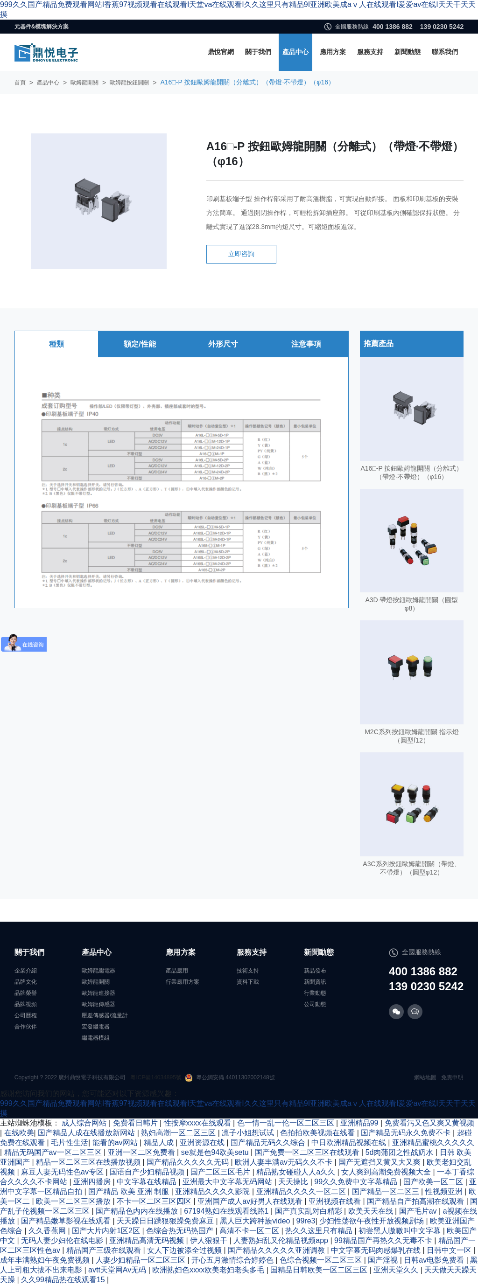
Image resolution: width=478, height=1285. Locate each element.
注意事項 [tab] (306, 344)
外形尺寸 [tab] (223, 344)
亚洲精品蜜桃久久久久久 (433, 1142)
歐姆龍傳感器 (98, 1004)
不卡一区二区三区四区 (155, 1201)
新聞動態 (407, 52)
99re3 (306, 1221)
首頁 (20, 82)
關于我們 (258, 52)
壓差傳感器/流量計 (105, 1015)
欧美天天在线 (371, 1211)
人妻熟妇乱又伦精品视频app (281, 1240)
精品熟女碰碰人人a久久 (296, 1172)
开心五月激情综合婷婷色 (233, 1260)
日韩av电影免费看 (435, 1260)
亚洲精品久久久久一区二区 (302, 1191)
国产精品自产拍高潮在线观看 (416, 1201)
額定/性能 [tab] (139, 344)
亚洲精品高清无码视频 (147, 1240)
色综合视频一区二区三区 (322, 1260)
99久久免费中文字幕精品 (356, 1182)
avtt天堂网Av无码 (118, 1270)
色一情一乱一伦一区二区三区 (286, 1123)
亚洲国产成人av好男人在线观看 (250, 1201)
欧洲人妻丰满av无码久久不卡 (284, 1162)
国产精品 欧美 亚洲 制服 (129, 1191)
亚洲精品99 (360, 1123)
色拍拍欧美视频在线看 (318, 1133)
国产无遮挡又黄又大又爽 (380, 1162)
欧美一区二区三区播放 (74, 1201)
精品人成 (160, 1142)
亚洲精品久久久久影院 (213, 1191)
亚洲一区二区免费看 (142, 1152)
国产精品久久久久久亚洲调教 (277, 1250)
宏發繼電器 (96, 1026)
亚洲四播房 (92, 1182)
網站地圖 (425, 1077)
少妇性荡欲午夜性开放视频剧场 (372, 1221)
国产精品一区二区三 (386, 1191)
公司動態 (315, 1004)
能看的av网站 (116, 1142)
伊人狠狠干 (209, 1240)
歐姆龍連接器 (98, 993)
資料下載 (248, 982)
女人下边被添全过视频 (185, 1250)
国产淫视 (384, 1260)
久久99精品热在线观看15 (64, 1280)
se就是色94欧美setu (216, 1152)
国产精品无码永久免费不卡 (406, 1133)
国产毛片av (419, 1211)
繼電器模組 (96, 1038)
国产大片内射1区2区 (107, 1231)
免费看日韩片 (136, 1123)
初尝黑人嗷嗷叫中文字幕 (400, 1231)
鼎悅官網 (221, 52)
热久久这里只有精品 (319, 1231)
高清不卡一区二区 (250, 1231)
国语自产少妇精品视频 (148, 1172)
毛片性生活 (69, 1142)
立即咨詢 (241, 253)
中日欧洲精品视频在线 (349, 1142)
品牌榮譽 (25, 993)
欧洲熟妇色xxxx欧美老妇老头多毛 (209, 1270)
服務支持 (370, 52)
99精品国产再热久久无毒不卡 (384, 1240)
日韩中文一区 (450, 1250)
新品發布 (315, 970)
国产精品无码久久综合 (269, 1142)
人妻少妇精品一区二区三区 (141, 1260)
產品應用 (177, 970)
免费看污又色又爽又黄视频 (429, 1123)
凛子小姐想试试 (249, 1133)
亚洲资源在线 (203, 1142)
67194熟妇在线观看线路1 (227, 1211)
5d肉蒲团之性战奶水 (401, 1152)
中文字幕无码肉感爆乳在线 (376, 1250)
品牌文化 (25, 982)
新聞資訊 (315, 982)
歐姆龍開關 (84, 82)
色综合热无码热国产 (180, 1231)
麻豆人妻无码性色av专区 (63, 1172)
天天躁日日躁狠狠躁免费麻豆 (166, 1221)
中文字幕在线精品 (147, 1182)
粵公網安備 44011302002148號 (230, 1078)
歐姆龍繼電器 (98, 970)
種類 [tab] (56, 344)
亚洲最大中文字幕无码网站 (228, 1182)
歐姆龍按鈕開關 (129, 82)
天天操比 (294, 1182)
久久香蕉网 (48, 1231)
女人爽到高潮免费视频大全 (387, 1172)
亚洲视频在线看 (336, 1201)
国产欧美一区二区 (434, 1182)
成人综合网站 (85, 1123)
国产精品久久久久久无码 (189, 1162)
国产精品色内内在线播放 (138, 1211)
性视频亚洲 (444, 1191)
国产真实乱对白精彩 (309, 1211)
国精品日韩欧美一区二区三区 (319, 1270)
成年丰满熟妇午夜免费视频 (45, 1260)
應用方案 (333, 52)
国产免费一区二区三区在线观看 (308, 1152)
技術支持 (248, 970)
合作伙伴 (25, 1026)
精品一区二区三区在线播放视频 (89, 1162)
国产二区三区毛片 (221, 1172)
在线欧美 (19, 1133)
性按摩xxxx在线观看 (198, 1123)
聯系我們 (445, 52)
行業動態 (315, 993)
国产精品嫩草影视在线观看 (66, 1221)
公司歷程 (25, 1015)
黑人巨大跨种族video (256, 1221)
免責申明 (452, 1077)
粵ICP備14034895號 (155, 1077)
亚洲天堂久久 (396, 1270)
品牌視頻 (25, 1004)
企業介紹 (25, 970)
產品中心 (295, 52)
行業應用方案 (182, 982)
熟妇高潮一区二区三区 (179, 1133)
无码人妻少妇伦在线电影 (63, 1240)
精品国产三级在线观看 (104, 1250)
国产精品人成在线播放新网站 (87, 1133)
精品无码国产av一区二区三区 (54, 1152)
